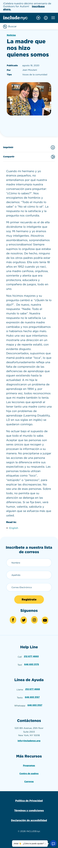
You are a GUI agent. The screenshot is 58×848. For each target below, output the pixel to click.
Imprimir (29, 147)
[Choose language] (46, 18)
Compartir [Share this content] (29, 157)
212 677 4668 (32, 689)
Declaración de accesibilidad (29, 820)
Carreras (29, 781)
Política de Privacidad (29, 800)
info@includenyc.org (29, 741)
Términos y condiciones (29, 810)
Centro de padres (29, 773)
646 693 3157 (32, 697)
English (13, 528)
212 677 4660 (31, 656)
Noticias (11, 35)
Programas (29, 765)
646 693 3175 (31, 664)
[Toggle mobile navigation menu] (53, 17)
